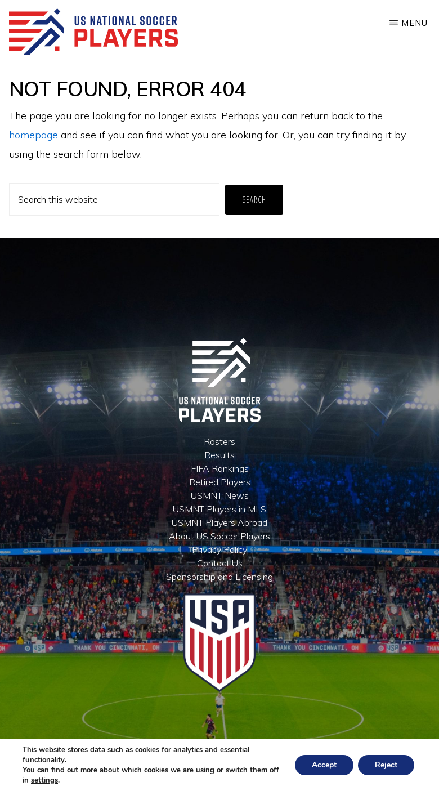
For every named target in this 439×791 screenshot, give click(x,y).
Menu (414, 22)
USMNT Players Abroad (219, 522)
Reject (386, 764)
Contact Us (220, 563)
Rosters (219, 441)
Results (219, 455)
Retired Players (219, 482)
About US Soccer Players (219, 536)
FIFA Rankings (220, 468)
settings (44, 780)
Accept (324, 764)
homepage (33, 134)
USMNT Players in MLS (219, 509)
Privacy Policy (219, 549)
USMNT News (220, 495)
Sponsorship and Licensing (219, 576)
